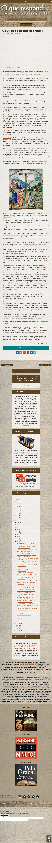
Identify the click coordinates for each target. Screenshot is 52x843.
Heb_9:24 (6, 130)
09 (18, 527)
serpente (18, 33)
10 (17, 526)
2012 (16, 520)
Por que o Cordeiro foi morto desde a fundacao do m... (27, 558)
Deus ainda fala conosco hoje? (25, 587)
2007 (17, 627)
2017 (16, 512)
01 (17, 541)
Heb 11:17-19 (7, 138)
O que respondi (8, 677)
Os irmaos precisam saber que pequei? (25, 594)
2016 (16, 513)
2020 (17, 506)
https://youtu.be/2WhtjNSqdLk (11, 67)
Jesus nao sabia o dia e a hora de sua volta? (26, 612)
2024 (17, 500)
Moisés (12, 33)
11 (17, 524)
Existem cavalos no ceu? (24, 615)
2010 (17, 621)
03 (18, 538)
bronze (7, 33)
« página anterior (7, 365)
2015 (16, 515)
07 (17, 531)
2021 (16, 505)
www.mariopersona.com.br (28, 664)
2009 (17, 623)
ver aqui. (31, 464)
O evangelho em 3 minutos (23, 643)
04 (18, 536)
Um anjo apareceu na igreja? (25, 568)
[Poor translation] (6, 815)
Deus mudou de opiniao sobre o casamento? (26, 578)
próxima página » (45, 365)
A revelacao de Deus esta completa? (27, 589)
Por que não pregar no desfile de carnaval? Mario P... (26, 598)
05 (18, 534)
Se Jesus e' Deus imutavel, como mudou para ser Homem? (26, 591)
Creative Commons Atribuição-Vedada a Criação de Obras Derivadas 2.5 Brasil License (26, 646)
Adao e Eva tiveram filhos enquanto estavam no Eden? (27, 609)
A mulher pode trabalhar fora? (25, 553)
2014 (16, 517)
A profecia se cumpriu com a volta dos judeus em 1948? (26, 547)
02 (18, 540)
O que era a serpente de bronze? (26, 585)
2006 (17, 628)
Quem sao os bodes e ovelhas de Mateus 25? (26, 583)
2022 (17, 503)
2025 (17, 498)
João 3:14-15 (40, 332)
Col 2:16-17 (6, 100)
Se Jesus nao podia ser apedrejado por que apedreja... (27, 562)
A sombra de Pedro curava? (25, 572)
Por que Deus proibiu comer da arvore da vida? (25, 544)
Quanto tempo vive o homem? (25, 551)
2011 (16, 620)
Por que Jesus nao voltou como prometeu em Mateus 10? (26, 601)
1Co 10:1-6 (6, 114)
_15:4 (7, 93)
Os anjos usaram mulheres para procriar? (26, 617)
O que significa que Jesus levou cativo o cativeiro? (27, 606)
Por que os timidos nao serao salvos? (27, 549)
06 (18, 533)
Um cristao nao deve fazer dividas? (27, 603)
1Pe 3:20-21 (6, 148)
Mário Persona (45, 804)
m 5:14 (7, 107)
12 (17, 522)
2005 (17, 630)
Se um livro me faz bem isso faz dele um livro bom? (27, 570)
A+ (49, 838)
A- (48, 840)
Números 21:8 (37, 74)
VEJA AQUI (26, 385)
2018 (16, 510)
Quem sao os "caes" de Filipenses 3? (27, 581)
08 (18, 529)
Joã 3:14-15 (6, 85)
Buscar (26, 25)
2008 (17, 625)
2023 (17, 501)
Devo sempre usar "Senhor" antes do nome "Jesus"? (27, 565)
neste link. (26, 425)
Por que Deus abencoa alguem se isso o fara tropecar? (26, 555)
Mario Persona (20, 677)
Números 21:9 (7, 217)
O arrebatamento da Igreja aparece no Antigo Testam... (27, 575)
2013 (16, 519)
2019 (16, 508)
